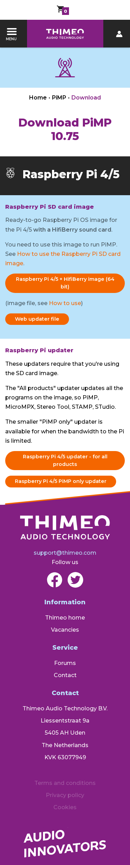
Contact (65, 675)
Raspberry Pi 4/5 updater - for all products (65, 460)
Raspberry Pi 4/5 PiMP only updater (60, 481)
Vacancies (65, 629)
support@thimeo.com (65, 553)
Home (38, 97)
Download (86, 97)
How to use (65, 303)
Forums (65, 663)
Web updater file (37, 319)
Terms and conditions (65, 783)
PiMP (59, 97)
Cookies (65, 807)
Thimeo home (65, 617)
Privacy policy (65, 795)
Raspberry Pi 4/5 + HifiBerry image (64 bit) (65, 283)
